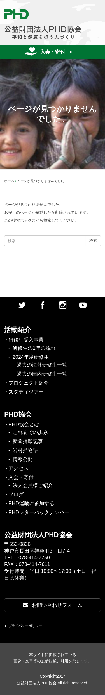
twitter (22, 305)
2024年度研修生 (31, 357)
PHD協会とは (23, 424)
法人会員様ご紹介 (33, 485)
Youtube (83, 305)
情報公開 (23, 459)
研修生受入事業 (26, 340)
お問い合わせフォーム (52, 605)
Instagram (63, 305)
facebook (42, 305)
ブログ (16, 494)
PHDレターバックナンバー (38, 512)
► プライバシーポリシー (23, 626)
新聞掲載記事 (28, 441)
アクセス (18, 468)
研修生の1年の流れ (34, 348)
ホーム (9, 181)
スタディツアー (26, 392)
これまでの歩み (30, 432)
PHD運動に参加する (31, 503)
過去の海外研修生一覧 (42, 365)
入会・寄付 (52, 52)
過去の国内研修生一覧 (42, 374)
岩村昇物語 (25, 450)
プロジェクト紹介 (28, 383)
